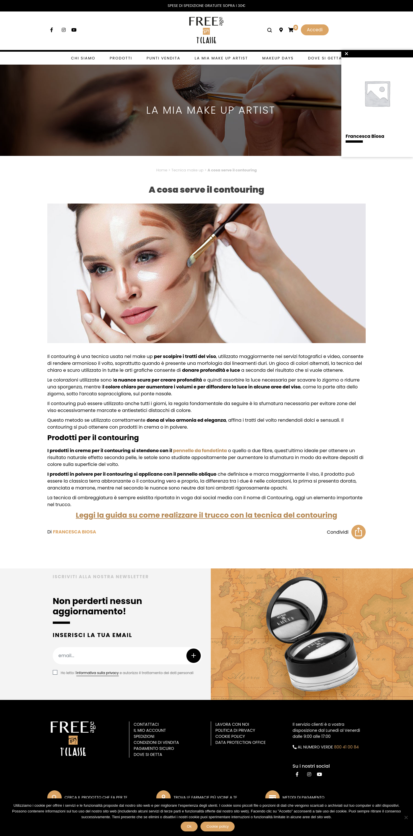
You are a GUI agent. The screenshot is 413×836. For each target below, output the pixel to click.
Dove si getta (325, 58)
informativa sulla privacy (97, 672)
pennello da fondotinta (200, 450)
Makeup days (278, 58)
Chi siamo (83, 58)
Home (161, 170)
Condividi (337, 532)
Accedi (315, 29)
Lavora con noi (232, 724)
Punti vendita (163, 58)
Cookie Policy (230, 736)
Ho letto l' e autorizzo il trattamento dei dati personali (127, 672)
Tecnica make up (187, 170)
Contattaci (146, 724)
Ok (189, 827)
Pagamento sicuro (154, 748)
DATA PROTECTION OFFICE (240, 742)
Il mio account (150, 730)
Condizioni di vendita (156, 742)
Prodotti (121, 58)
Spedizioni (144, 736)
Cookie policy (218, 827)
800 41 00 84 (346, 747)
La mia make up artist (221, 58)
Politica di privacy (235, 730)
